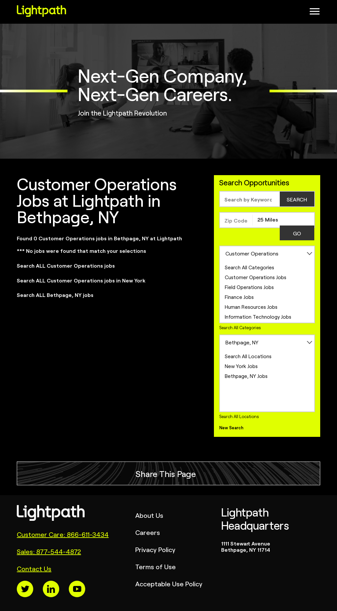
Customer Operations (251, 253)
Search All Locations (248, 356)
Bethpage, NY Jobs (246, 375)
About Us (149, 515)
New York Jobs (241, 365)
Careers (147, 532)
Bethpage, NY (241, 342)
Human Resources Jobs (251, 306)
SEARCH (297, 199)
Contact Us (34, 568)
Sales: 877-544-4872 (49, 551)
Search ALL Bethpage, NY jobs (55, 294)
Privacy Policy (155, 549)
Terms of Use (155, 566)
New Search (231, 427)
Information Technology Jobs (258, 316)
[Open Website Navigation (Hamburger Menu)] (318, 13)
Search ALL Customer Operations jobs (66, 265)
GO (297, 233)
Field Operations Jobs (249, 286)
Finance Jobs (239, 296)
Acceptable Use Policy (168, 583)
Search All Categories (249, 267)
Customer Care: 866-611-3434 (63, 534)
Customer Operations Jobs (255, 277)
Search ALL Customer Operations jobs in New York (81, 280)
